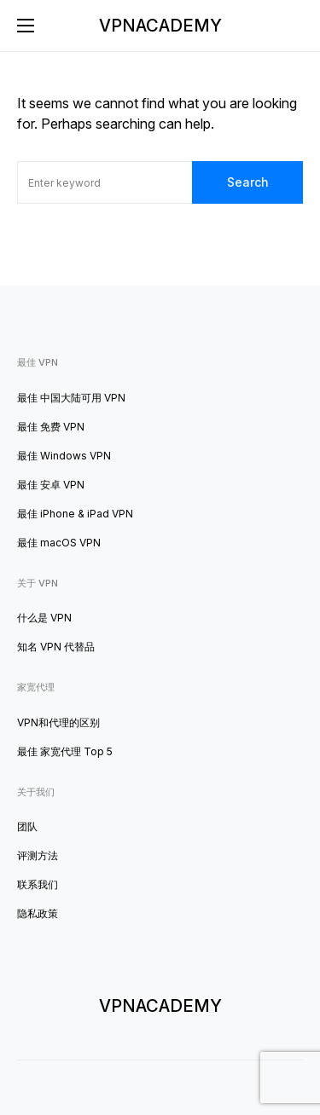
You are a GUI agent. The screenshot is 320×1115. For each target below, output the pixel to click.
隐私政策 (37, 913)
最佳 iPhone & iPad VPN (75, 513)
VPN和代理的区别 (58, 722)
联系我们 (37, 884)
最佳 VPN (37, 362)
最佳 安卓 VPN (50, 484)
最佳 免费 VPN (50, 426)
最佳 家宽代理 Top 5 (65, 751)
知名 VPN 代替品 (56, 646)
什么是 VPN (44, 617)
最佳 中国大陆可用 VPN (71, 397)
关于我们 (36, 792)
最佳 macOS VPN (59, 542)
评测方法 (37, 855)
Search (248, 182)
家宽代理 (36, 687)
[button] (25, 25)
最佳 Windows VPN (64, 455)
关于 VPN (37, 583)
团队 (27, 826)
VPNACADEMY (160, 25)
